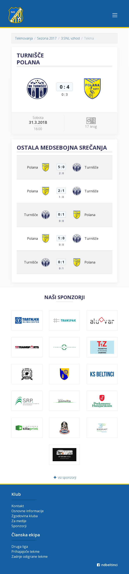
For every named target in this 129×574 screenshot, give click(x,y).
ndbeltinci (107, 565)
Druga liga (19, 546)
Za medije (18, 521)
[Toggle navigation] (115, 15)
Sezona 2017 (47, 38)
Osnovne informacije (27, 511)
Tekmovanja (24, 38)
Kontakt (17, 506)
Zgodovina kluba (24, 516)
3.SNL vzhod (70, 38)
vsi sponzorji (64, 477)
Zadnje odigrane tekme (29, 556)
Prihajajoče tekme (25, 551)
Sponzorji (18, 526)
